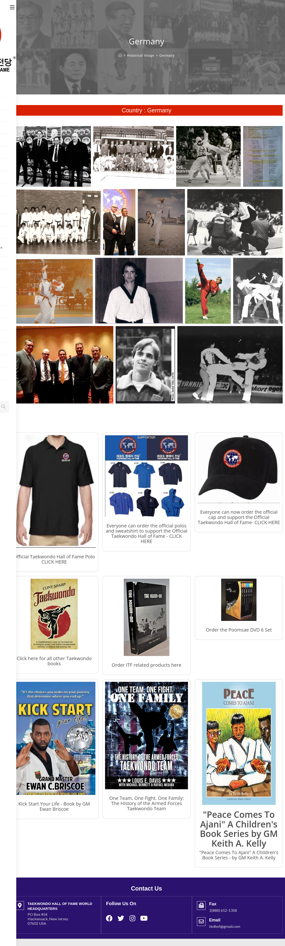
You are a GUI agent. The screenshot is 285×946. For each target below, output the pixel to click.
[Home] (120, 55)
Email (214, 920)
